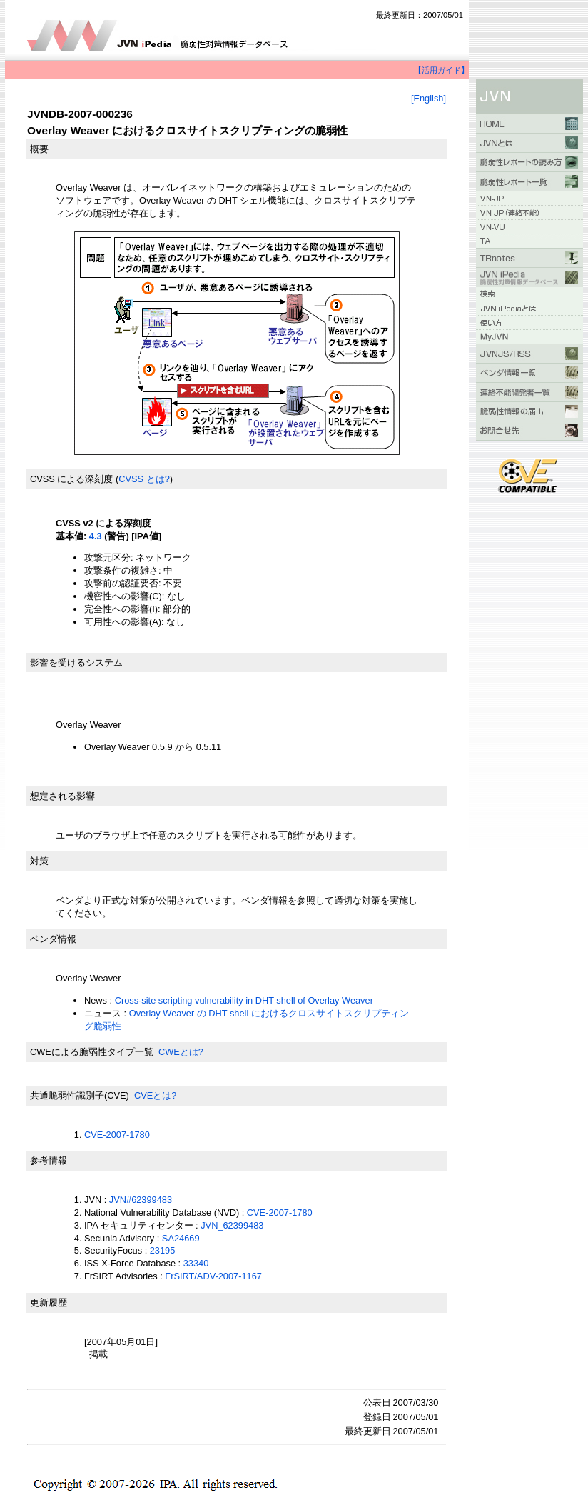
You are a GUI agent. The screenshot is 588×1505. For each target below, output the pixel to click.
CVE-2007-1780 (117, 1134)
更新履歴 (48, 1302)
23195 (163, 1250)
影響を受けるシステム (76, 662)
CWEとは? (180, 1051)
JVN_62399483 (232, 1225)
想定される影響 (62, 796)
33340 (196, 1263)
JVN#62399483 (140, 1199)
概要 (39, 149)
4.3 (95, 536)
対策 (39, 861)
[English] (428, 98)
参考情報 (48, 1160)
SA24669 (181, 1238)
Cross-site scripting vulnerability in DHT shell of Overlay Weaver (244, 1000)
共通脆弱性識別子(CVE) (79, 1095)
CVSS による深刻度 (71, 479)
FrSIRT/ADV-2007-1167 (213, 1276)
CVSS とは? (144, 479)
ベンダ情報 (53, 939)
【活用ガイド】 (441, 70)
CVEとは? (155, 1095)
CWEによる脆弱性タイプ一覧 (91, 1051)
